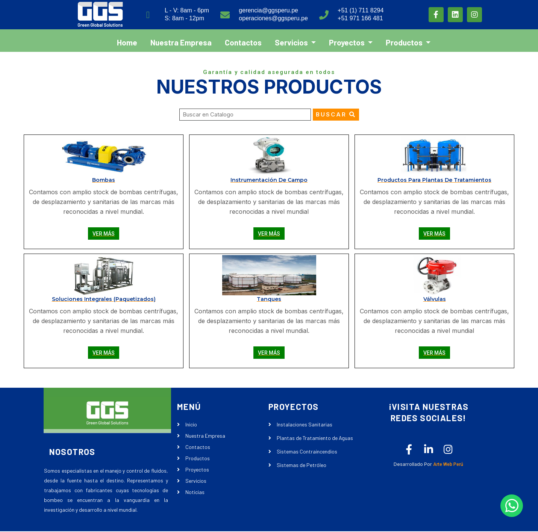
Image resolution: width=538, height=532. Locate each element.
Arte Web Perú (442, 465)
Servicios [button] (292, 39)
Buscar (336, 114)
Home (127, 39)
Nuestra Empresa (181, 39)
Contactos (243, 39)
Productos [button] (405, 39)
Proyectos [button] (347, 39)
